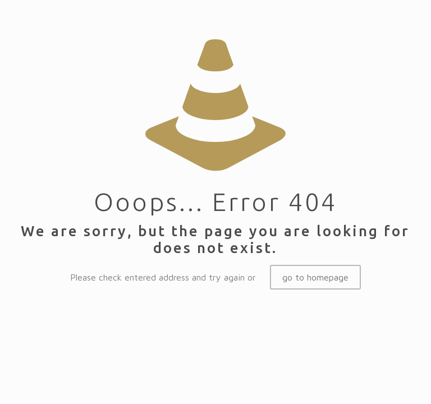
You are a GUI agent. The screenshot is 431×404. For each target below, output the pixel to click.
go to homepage (315, 277)
